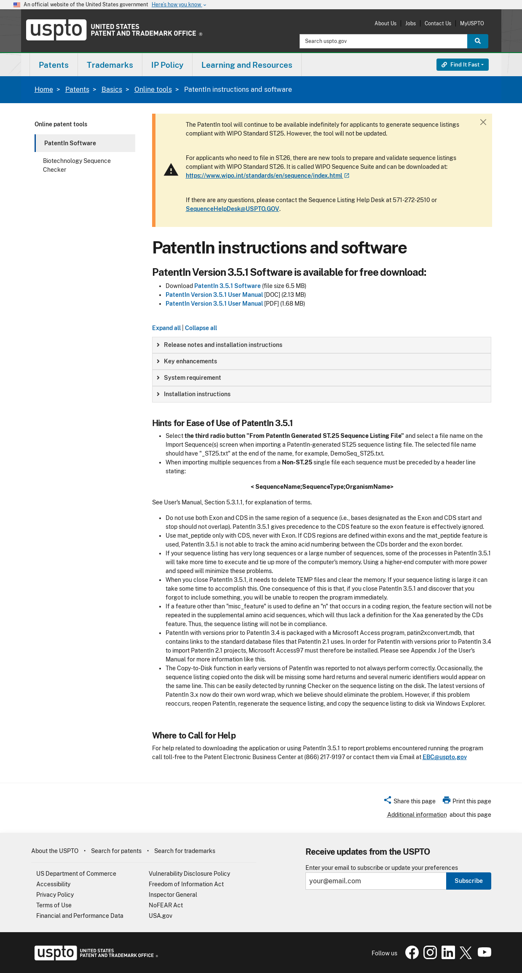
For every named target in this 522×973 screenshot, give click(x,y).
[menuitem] (53, 64)
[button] (409, 802)
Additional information (417, 814)
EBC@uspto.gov (445, 757)
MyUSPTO (472, 23)
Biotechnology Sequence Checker (77, 165)
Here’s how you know (179, 5)
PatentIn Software (70, 143)
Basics (112, 89)
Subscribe (469, 880)
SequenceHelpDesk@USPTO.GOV (232, 208)
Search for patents (116, 851)
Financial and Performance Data (79, 915)
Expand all (166, 328)
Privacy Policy (55, 894)
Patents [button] (54, 64)
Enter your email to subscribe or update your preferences (381, 868)
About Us (385, 23)
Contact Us (438, 23)
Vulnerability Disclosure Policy (189, 873)
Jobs (410, 23)
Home (44, 89)
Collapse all (201, 328)
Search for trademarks (184, 851)
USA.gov (160, 915)
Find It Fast (460, 64)
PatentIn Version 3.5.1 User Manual (214, 294)
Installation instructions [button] (193, 394)
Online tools (153, 89)
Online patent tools (61, 124)
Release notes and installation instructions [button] (219, 344)
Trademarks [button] (110, 64)
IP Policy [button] (167, 64)
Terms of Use (54, 905)
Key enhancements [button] (187, 361)
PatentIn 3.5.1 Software (227, 286)
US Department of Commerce (76, 873)
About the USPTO (54, 851)
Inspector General (173, 894)
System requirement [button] (189, 377)
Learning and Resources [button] (246, 64)
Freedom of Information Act (186, 884)
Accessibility (53, 884)
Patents (77, 89)
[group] (321, 345)
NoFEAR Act (166, 905)
